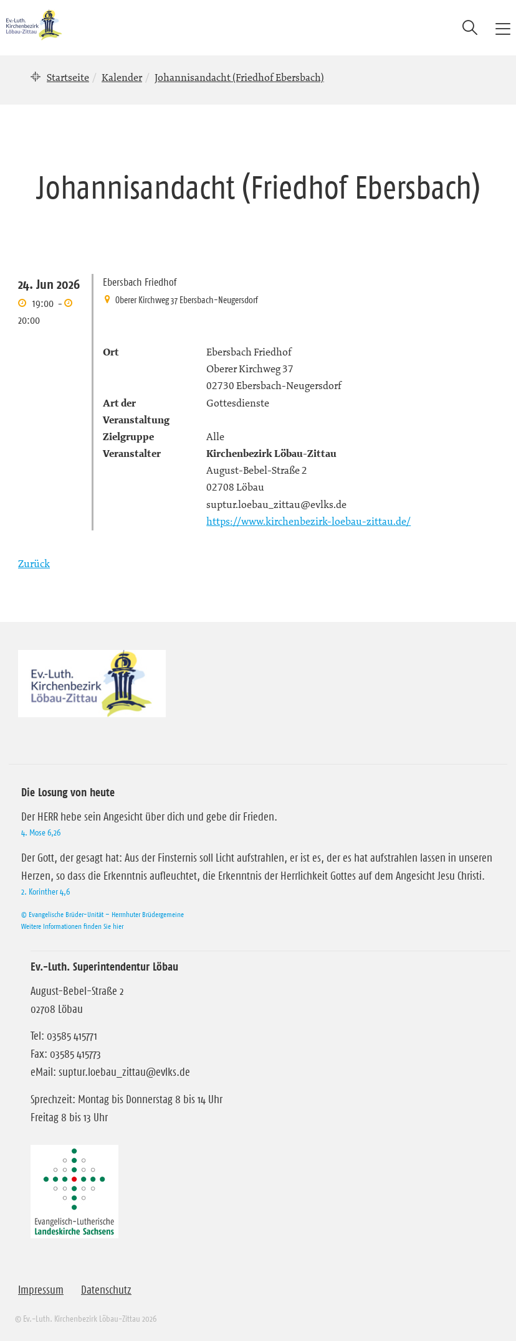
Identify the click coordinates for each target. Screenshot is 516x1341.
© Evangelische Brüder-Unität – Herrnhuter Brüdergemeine (102, 914)
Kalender (122, 77)
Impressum (41, 1290)
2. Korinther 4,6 (45, 891)
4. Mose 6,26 (40, 832)
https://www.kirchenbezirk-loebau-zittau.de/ (308, 521)
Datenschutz (106, 1290)
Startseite (68, 77)
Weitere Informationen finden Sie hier (72, 926)
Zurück (34, 563)
